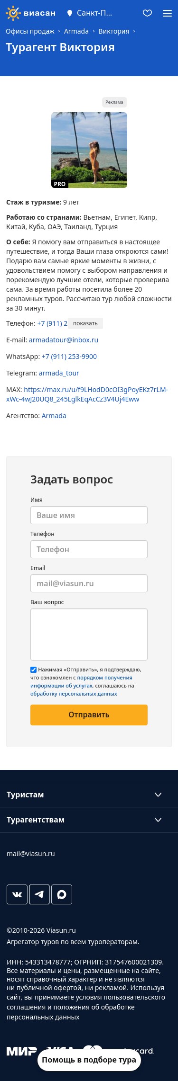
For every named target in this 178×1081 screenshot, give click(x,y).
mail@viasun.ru (31, 853)
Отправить (88, 714)
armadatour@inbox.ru (63, 339)
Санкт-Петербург (96, 13)
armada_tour (59, 372)
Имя (36, 500)
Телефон (42, 534)
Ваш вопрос (47, 602)
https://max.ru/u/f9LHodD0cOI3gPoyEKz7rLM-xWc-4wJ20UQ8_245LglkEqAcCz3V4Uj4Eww (87, 394)
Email (37, 568)
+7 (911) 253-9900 (65, 323)
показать (85, 323)
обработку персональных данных (73, 693)
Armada (54, 415)
